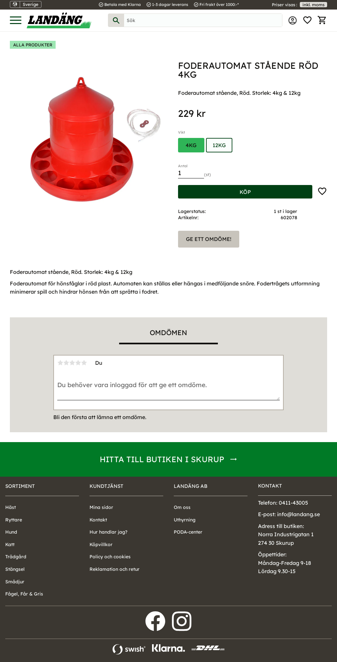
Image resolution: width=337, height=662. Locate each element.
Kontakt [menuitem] (98, 520)
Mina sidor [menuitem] (293, 20)
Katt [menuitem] (9, 544)
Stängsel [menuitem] (15, 569)
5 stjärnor (84, 363)
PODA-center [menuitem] (188, 532)
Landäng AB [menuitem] (190, 486)
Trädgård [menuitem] (15, 557)
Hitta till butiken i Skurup (162, 459)
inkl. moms (313, 4)
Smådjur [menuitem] (14, 582)
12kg (219, 145)
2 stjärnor (66, 363)
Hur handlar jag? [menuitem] (108, 532)
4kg (191, 145)
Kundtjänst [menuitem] (106, 486)
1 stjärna (60, 363)
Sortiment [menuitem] (20, 486)
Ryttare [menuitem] (13, 520)
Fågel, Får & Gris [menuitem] (24, 594)
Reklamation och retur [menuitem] (115, 569)
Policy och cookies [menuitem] (110, 557)
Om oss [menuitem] (182, 507)
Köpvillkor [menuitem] (101, 544)
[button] (15, 20)
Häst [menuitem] (10, 507)
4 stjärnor (78, 363)
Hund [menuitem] (11, 532)
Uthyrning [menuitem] (184, 520)
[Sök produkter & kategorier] (203, 20)
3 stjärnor (72, 363)
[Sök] (116, 20)
